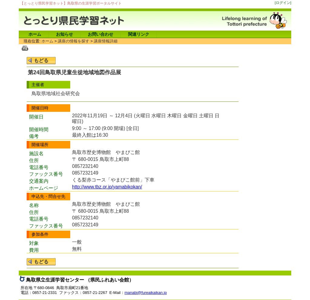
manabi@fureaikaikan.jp (145, 292)
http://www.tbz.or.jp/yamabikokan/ (107, 186)
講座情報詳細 (105, 41)
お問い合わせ (100, 34)
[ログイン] (283, 3)
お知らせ (64, 34)
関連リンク (138, 34)
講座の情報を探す (73, 41)
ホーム (34, 34)
